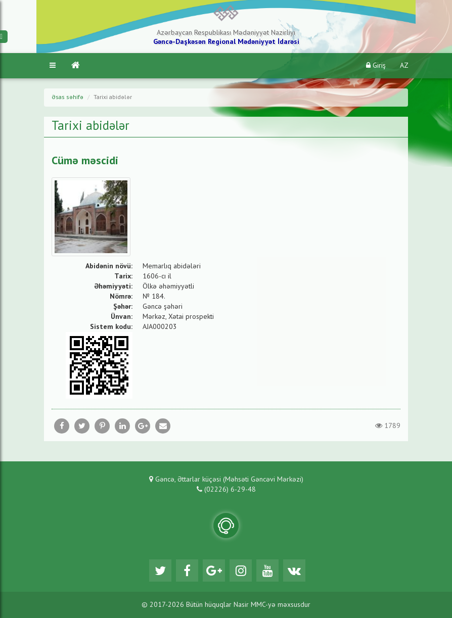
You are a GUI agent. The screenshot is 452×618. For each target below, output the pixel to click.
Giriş (376, 65)
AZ (404, 65)
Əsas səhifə (67, 97)
